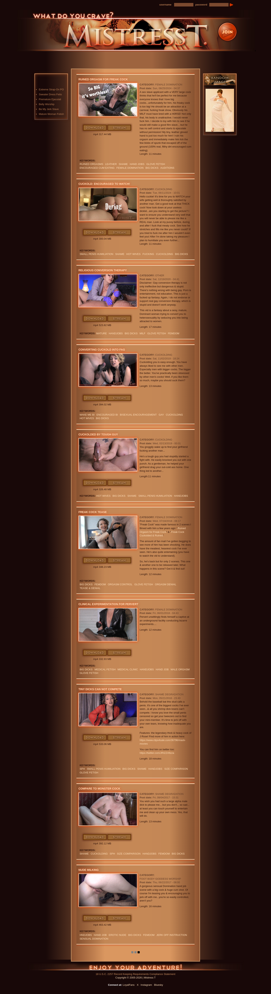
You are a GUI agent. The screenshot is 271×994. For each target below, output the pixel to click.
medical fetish (105, 669)
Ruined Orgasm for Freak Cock (103, 79)
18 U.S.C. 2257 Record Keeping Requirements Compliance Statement (135, 974)
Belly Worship (46, 104)
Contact (198, 55)
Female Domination (168, 84)
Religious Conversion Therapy (102, 270)
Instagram (146, 984)
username (165, 4)
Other (159, 275)
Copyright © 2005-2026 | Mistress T (135, 977)
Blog (136, 55)
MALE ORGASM (180, 669)
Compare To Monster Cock (99, 788)
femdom (173, 333)
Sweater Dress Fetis (50, 94)
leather (111, 164)
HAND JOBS (137, 164)
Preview (157, 55)
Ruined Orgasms (91, 164)
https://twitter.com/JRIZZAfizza (157, 752)
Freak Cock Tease (92, 512)
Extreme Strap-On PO (51, 89)
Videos (95, 55)
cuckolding (164, 254)
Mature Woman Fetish (51, 114)
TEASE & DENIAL (90, 588)
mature (101, 333)
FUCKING (148, 254)
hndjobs (86, 935)
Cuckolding (163, 189)
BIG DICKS (151, 167)
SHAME (123, 164)
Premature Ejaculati (50, 99)
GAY (161, 414)
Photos (116, 55)
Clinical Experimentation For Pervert (108, 604)
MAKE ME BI (87, 414)
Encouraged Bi (107, 414)
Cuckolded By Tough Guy (98, 434)
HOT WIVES (133, 254)
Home (74, 55)
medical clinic (128, 669)
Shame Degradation (169, 694)
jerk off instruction (171, 935)
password (201, 4)
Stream (119, 127)
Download (95, 127)
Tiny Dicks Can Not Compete (100, 689)
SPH (82, 768)
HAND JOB (162, 669)
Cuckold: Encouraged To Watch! (104, 183)
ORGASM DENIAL (165, 584)
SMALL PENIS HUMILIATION (96, 254)
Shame (119, 254)
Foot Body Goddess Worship (160, 878)
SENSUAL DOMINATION (94, 938)
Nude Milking (88, 869)
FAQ (177, 55)
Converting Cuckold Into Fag (101, 349)
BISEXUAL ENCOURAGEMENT (138, 414)
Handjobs (116, 333)
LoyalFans (95, 64)
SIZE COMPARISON (176, 768)
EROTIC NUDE (117, 935)
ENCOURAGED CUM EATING (97, 167)
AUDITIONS (167, 167)
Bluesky (158, 984)
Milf (142, 333)
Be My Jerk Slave (49, 109)
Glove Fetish (155, 164)
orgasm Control (120, 584)
